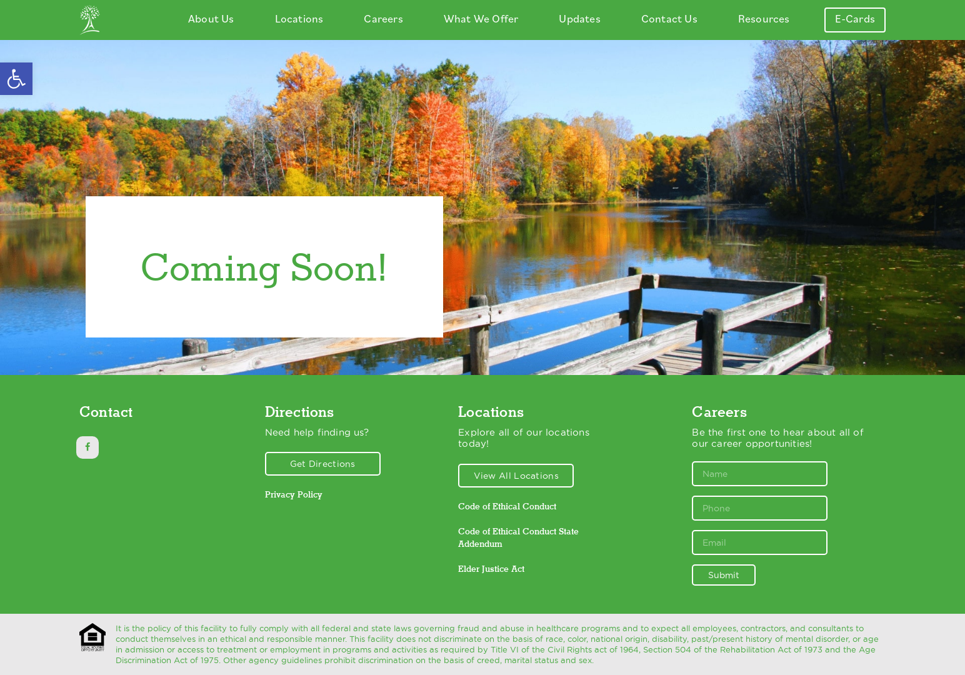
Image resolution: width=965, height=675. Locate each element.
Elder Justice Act (491, 569)
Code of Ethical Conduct (507, 506)
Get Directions (323, 464)
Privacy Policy (293, 494)
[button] (16, 78)
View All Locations (516, 476)
